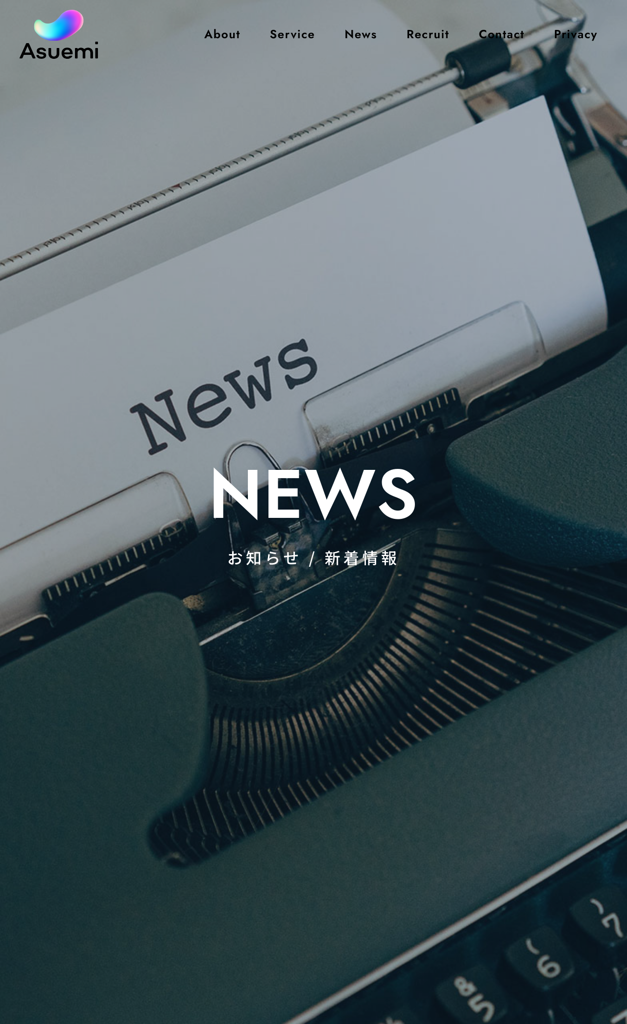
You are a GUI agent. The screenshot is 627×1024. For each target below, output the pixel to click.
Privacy (576, 34)
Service (292, 34)
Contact (502, 34)
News (360, 34)
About (222, 34)
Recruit (428, 34)
